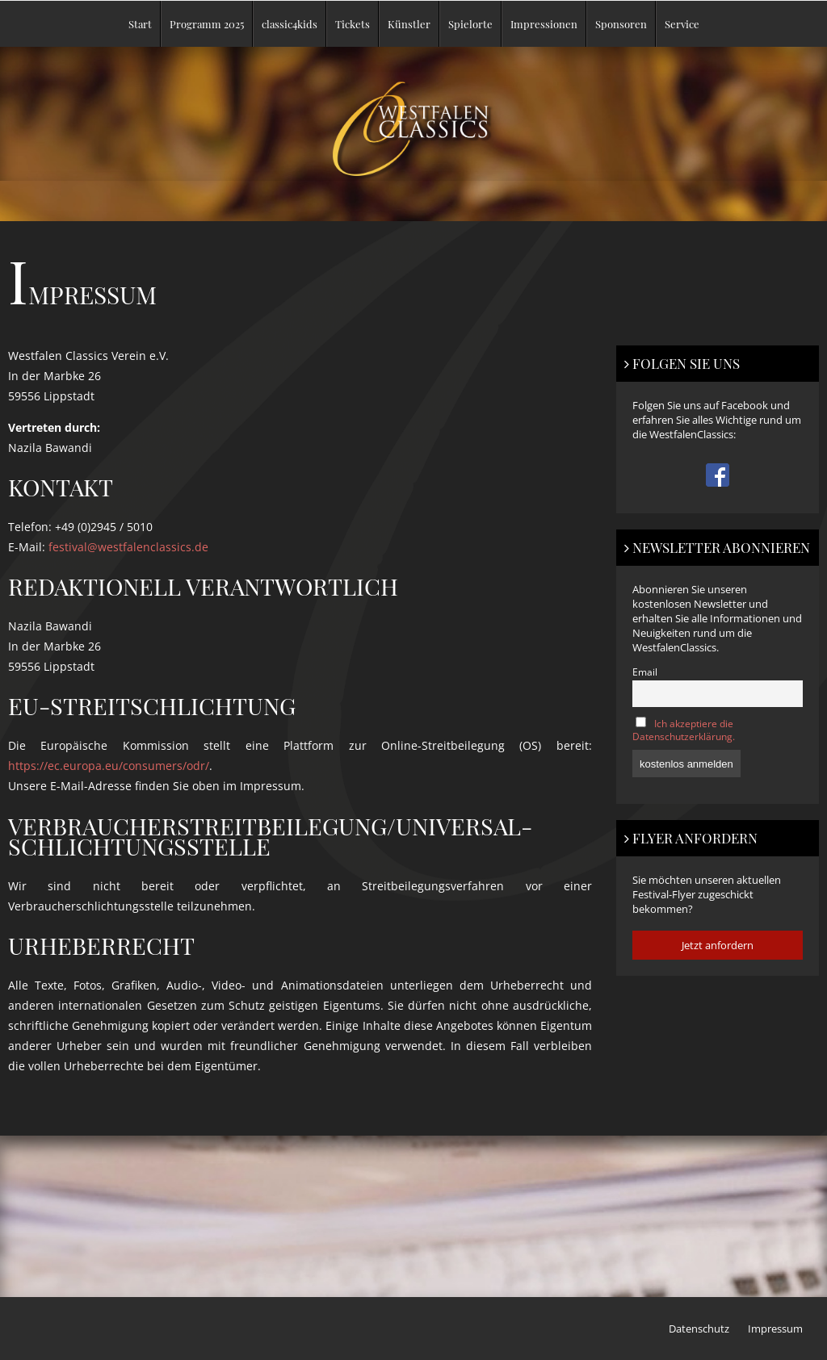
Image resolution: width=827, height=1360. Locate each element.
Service (682, 24)
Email (644, 671)
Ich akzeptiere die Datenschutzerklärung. (683, 730)
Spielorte (470, 24)
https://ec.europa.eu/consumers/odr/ (108, 765)
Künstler (409, 24)
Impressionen (543, 24)
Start (140, 24)
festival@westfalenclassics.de (128, 546)
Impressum (775, 1328)
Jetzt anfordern (718, 945)
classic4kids (289, 24)
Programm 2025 (207, 24)
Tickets (352, 24)
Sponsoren (621, 24)
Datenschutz (699, 1328)
